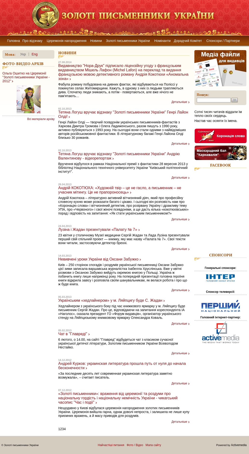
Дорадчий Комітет (188, 41)
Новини (96, 41)
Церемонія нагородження (66, 41)
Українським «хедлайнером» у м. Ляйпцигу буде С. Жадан (110, 300)
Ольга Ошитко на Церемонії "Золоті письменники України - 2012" (26, 77)
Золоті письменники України (128, 41)
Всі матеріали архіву (41, 119)
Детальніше (179, 102)
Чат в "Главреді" (72, 334)
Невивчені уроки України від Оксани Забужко (98, 259)
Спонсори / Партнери (223, 41)
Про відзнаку (32, 41)
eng (35, 54)
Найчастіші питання (111, 445)
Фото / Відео (135, 445)
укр (23, 54)
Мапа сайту (153, 445)
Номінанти (162, 41)
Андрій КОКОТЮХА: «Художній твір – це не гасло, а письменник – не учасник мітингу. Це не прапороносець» (119, 190)
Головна (13, 41)
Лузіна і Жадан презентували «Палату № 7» (97, 229)
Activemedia (239, 445)
